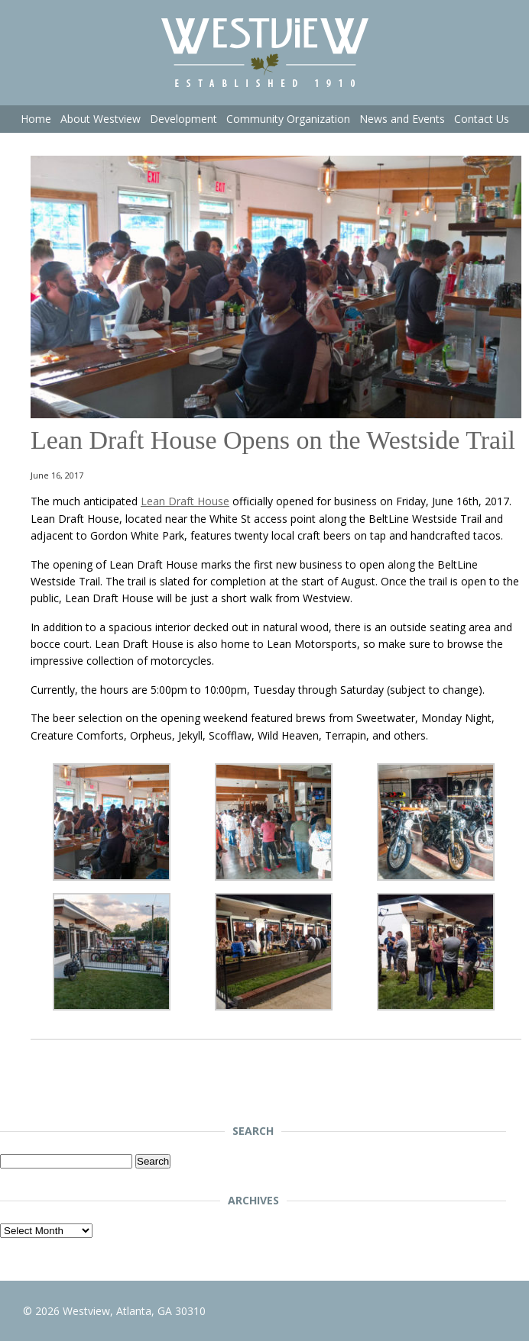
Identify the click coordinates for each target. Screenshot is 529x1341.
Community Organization (288, 118)
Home (36, 118)
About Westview (100, 118)
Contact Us (481, 118)
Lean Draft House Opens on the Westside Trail (273, 440)
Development (183, 118)
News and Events (402, 118)
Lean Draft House (185, 501)
